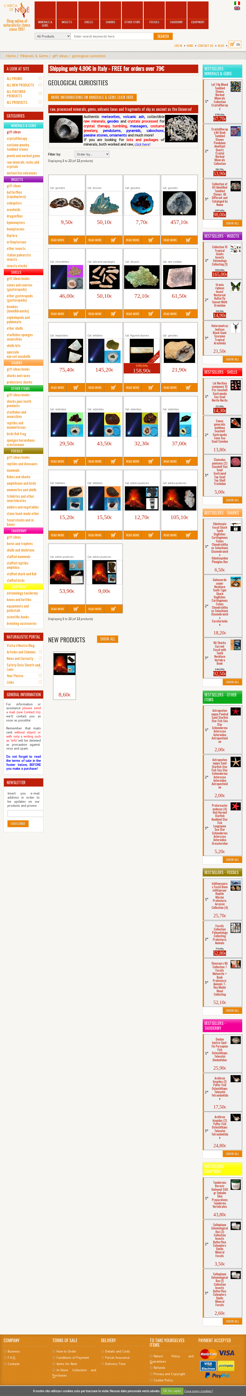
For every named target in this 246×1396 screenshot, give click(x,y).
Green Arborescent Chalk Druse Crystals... (141, 253)
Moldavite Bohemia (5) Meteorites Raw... (103, 327)
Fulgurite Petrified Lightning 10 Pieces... (102, 253)
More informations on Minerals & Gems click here (92, 97)
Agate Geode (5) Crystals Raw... (62, 180)
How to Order (66, 1351)
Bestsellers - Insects (221, 236)
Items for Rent (66, 1364)
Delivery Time (115, 1364)
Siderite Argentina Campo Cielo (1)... (63, 401)
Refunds (159, 1367)
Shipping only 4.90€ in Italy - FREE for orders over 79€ (106, 68)
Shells (88, 13)
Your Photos (15, 675)
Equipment (198, 13)
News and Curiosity (20, 658)
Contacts (14, 1364)
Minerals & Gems (45, 14)
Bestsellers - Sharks (221, 512)
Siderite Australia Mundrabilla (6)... (99, 401)
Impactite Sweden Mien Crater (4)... (63, 327)
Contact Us (205, 45)
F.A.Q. (12, 1357)
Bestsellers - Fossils (221, 872)
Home (190, 45)
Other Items (132, 13)
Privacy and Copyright (169, 1374)
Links (10, 682)
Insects (67, 13)
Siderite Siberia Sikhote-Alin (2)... (175, 401)
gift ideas (60, 55)
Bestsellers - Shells (220, 372)
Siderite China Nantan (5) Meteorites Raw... (140, 401)
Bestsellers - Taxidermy (215, 1025)
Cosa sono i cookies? (198, 1391)
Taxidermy (176, 13)
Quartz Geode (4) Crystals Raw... (175, 327)
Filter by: (54, 154)
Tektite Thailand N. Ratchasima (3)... (100, 475)
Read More (57, 240)
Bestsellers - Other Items (220, 697)
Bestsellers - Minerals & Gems (218, 71)
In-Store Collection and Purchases (74, 1372)
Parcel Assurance (117, 1357)
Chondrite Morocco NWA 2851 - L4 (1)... (64, 253)
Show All (107, 639)
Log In (178, 45)
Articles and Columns (21, 651)
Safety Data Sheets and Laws (23, 667)
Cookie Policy (163, 1380)
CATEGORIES (16, 115)
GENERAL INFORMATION (24, 694)
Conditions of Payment (72, 1357)
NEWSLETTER (16, 782)
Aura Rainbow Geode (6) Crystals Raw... (140, 180)
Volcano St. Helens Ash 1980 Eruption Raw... (66, 548)
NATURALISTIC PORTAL (23, 636)
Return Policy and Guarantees (171, 1359)
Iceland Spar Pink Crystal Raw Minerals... (179, 253)
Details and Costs (117, 1351)
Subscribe (18, 823)
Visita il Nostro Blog (21, 645)
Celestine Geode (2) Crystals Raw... (177, 180)
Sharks (110, 13)
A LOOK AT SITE (18, 68)
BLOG (221, 45)
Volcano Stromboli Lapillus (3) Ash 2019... (104, 548)
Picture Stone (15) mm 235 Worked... (141, 327)
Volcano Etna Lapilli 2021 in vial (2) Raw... (140, 475)
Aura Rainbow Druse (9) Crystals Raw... (102, 180)
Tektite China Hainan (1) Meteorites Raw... (65, 475)
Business (14, 1351)
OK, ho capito (172, 1391)
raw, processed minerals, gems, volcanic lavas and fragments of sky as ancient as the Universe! (121, 109)
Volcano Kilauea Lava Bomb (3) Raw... (178, 475)
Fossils (154, 13)
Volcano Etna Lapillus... (64, 681)
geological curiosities (89, 55)
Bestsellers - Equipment (215, 1169)
